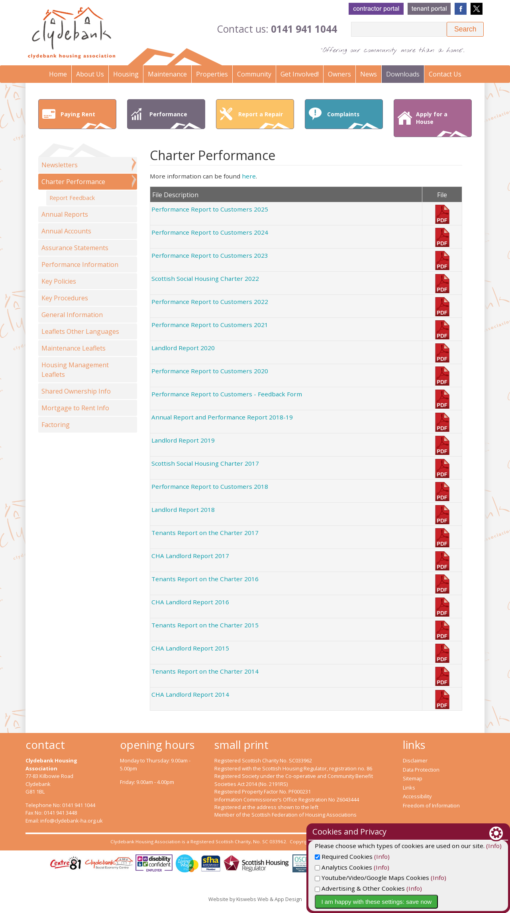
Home (58, 74)
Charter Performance (73, 181)
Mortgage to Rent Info (75, 408)
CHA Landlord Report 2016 (190, 602)
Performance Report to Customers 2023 (209, 255)
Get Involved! (299, 74)
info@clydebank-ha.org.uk (71, 820)
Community (254, 74)
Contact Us (445, 74)
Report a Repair (264, 119)
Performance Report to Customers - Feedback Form (226, 394)
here (249, 176)
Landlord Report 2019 (183, 440)
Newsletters (59, 165)
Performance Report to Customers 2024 (209, 232)
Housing (126, 74)
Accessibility (417, 796)
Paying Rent (86, 119)
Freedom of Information (431, 805)
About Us (90, 74)
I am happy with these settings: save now (421, 901)
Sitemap (412, 778)
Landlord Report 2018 (183, 509)
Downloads (403, 74)
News (368, 74)
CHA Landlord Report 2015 (190, 648)
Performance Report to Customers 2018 (209, 486)
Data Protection (421, 769)
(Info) (426, 856)
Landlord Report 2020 (183, 348)
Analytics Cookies (388, 867)
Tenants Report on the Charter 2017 (205, 533)
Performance (175, 119)
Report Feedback (72, 198)
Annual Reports (64, 214)
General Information (72, 314)
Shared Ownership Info (76, 391)
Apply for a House (442, 123)
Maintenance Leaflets (73, 348)
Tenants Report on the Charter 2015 (205, 625)
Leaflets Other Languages (80, 331)
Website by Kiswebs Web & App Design (255, 899)
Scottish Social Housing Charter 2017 (205, 463)
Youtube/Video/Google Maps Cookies (416, 878)
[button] (465, 29)
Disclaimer (415, 760)
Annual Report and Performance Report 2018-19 (222, 417)
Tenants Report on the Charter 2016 (205, 579)
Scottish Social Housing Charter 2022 (205, 278)
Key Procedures (64, 298)
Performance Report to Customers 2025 (209, 209)
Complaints (353, 119)
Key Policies (58, 281)
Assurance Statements (74, 247)
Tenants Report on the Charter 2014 (205, 671)
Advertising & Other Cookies (404, 888)
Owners (339, 74)
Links (409, 787)
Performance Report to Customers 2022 (209, 302)
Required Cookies (388, 856)
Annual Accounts (66, 231)
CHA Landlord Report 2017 (190, 556)
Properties (212, 74)
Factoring (55, 424)
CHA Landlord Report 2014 (190, 694)
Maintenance (167, 74)
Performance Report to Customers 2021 (209, 325)
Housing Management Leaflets (75, 369)
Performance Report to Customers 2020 (209, 371)
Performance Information (79, 264)
